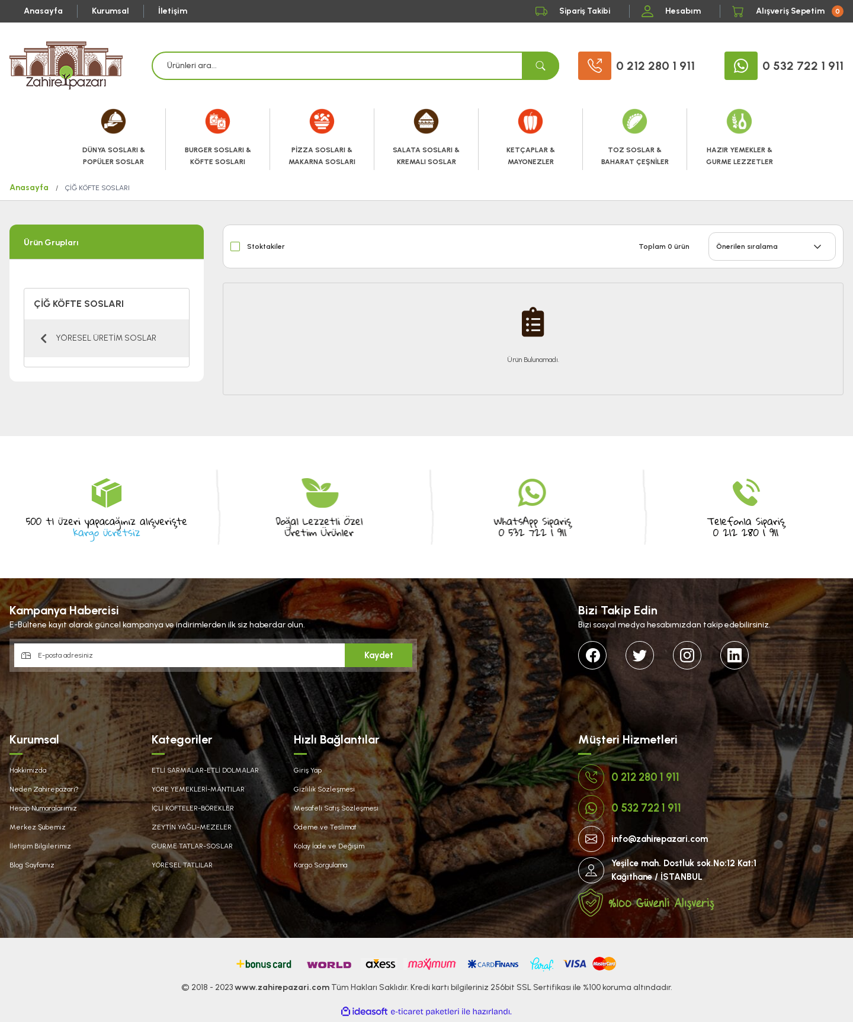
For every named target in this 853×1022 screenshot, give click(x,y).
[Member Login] (675, 11)
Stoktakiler (266, 246)
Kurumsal (110, 11)
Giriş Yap (308, 770)
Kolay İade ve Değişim (329, 846)
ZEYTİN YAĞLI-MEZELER (192, 827)
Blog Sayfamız (31, 865)
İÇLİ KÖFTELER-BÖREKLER (193, 808)
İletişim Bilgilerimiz (40, 846)
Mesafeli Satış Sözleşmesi (336, 808)
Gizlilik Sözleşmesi (324, 789)
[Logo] (66, 65)
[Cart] (788, 11)
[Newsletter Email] (213, 655)
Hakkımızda (27, 770)
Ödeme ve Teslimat (325, 827)
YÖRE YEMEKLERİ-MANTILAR (198, 789)
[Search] (355, 66)
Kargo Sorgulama (320, 865)
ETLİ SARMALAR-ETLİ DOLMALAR (205, 770)
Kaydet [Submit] (379, 655)
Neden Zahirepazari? (44, 789)
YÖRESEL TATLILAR (182, 865)
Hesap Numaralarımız (43, 808)
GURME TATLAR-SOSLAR (192, 846)
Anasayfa (43, 11)
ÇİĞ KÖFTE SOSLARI (97, 188)
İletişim (172, 11)
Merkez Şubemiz (37, 827)
